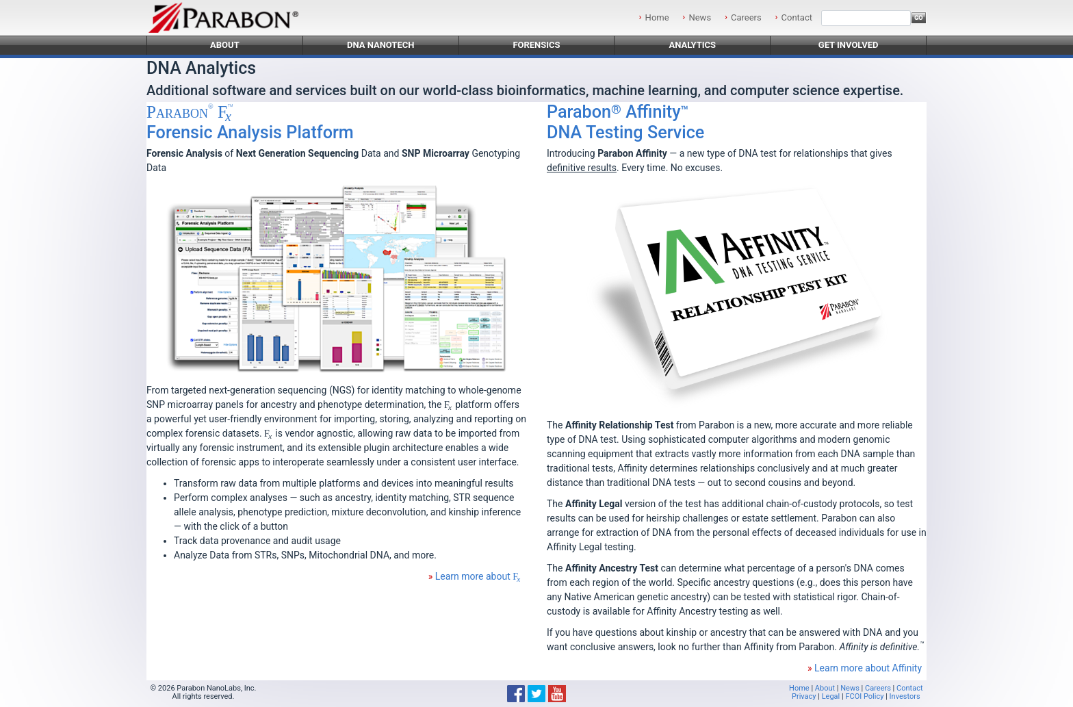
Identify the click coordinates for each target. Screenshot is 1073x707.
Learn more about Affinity (868, 668)
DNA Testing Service (625, 122)
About (225, 45)
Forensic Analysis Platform (250, 122)
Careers (746, 17)
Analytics (692, 45)
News (699, 17)
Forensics (536, 45)
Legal (831, 696)
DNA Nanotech (381, 45)
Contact (796, 17)
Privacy (804, 696)
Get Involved (848, 45)
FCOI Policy (864, 696)
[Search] (866, 18)
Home (657, 17)
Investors (905, 696)
